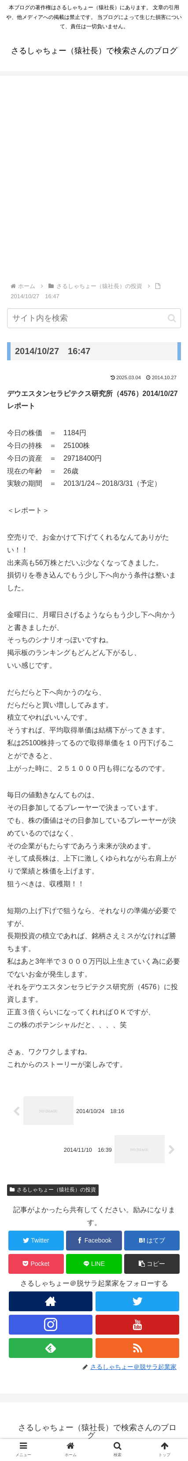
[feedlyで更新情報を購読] (50, 1348)
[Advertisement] (94, 183)
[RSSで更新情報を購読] (137, 1348)
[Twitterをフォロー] (137, 1301)
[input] (94, 318)
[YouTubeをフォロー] (137, 1325)
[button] (172, 318)
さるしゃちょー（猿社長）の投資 (53, 1190)
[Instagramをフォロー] (50, 1325)
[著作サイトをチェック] (50, 1301)
